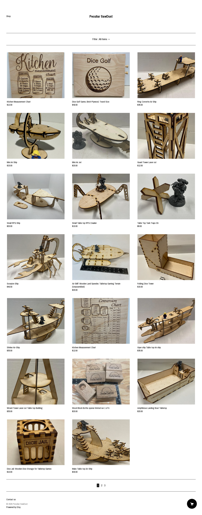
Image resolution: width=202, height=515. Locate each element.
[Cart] (192, 504)
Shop (8, 16)
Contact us (11, 499)
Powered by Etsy (13, 507)
